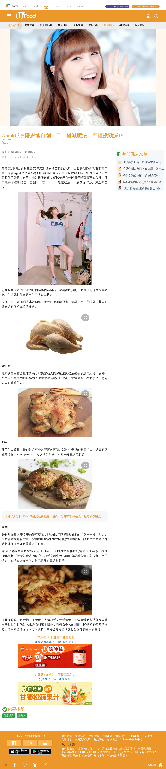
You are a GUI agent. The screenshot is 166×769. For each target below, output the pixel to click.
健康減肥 (9, 719)
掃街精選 (124, 25)
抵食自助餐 (46, 25)
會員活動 (99, 743)
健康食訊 (109, 25)
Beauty (58, 6)
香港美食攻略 (82, 743)
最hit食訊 (16, 152)
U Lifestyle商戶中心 (131, 743)
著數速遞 (78, 25)
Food (46, 6)
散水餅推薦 (82, 752)
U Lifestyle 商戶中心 (119, 6)
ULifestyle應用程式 (146, 756)
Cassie (8, 157)
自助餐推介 (67, 752)
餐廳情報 (93, 25)
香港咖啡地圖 (69, 756)
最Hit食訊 (13, 25)
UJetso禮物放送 (102, 756)
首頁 (4, 152)
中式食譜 (147, 740)
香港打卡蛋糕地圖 (140, 752)
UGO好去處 (85, 756)
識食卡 (77, 759)
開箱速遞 (29, 25)
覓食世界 (63, 25)
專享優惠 (112, 743)
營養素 (21, 719)
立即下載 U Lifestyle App (147, 6)
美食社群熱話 (121, 752)
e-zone (80, 6)
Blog (69, 6)
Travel (35, 6)
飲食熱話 (140, 25)
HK (24, 6)
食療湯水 (66, 743)
